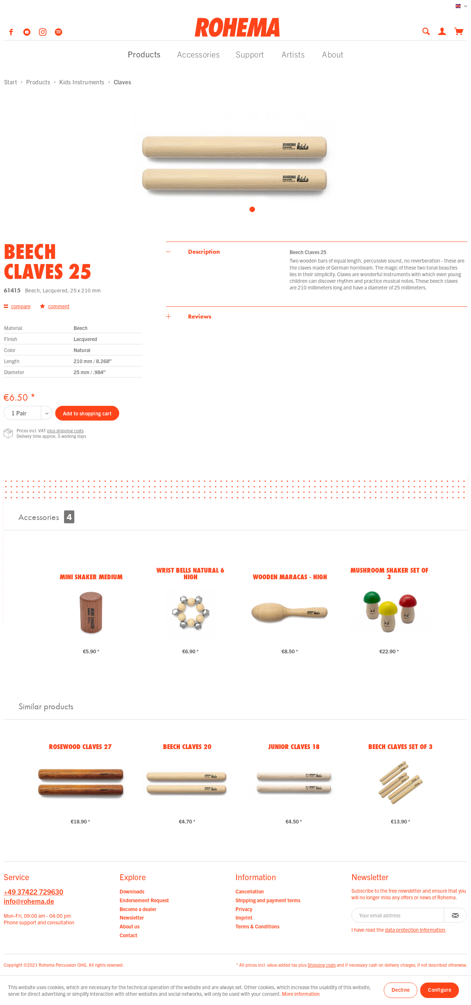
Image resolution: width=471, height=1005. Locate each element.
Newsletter (132, 917)
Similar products (45, 706)
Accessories (46, 517)
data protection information (415, 929)
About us (129, 926)
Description (204, 251)
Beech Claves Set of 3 (400, 746)
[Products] (144, 54)
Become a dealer (138, 909)
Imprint (244, 917)
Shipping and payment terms (268, 900)
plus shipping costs (65, 430)
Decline (401, 989)
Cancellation (250, 891)
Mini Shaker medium (91, 576)
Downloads (132, 891)
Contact (128, 935)
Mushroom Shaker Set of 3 (389, 573)
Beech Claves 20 (187, 746)
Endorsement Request (144, 900)
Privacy (244, 909)
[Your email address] (397, 915)
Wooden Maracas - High (290, 576)
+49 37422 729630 (33, 891)
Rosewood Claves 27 (80, 746)
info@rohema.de (29, 900)
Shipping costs (322, 964)
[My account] (443, 31)
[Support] (250, 54)
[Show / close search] (426, 31)
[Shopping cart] (459, 31)
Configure (439, 989)
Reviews (199, 316)
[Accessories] (198, 54)
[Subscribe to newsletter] (455, 915)
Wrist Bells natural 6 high (190, 573)
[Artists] (293, 54)
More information (301, 993)
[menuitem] (428, 31)
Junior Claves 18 (294, 746)
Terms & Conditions (257, 926)
